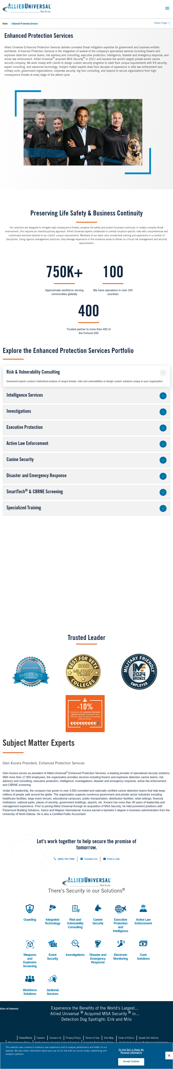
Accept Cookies (131, 1062)
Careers (41, 1038)
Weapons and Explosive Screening (30, 953)
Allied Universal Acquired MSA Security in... (94, 1014)
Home (5, 24)
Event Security (52, 949)
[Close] (169, 1055)
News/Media (25, 1038)
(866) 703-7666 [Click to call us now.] (66, 859)
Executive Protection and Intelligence (120, 918)
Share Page (162, 23)
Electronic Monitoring (120, 949)
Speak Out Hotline (148, 1038)
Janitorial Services (52, 985)
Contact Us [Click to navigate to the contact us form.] (90, 859)
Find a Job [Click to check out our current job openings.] (113, 859)
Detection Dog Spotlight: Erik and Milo (96, 1020)
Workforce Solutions (30, 985)
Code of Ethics (126, 1038)
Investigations (75, 947)
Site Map (109, 1038)
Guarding (30, 912)
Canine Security (98, 914)
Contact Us (55, 1038)
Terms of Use (92, 1038)
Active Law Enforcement (143, 914)
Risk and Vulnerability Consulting (75, 916)
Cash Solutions (143, 949)
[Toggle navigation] (167, 8)
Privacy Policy (73, 1038)
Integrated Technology (52, 914)
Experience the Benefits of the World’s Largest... (94, 1009)
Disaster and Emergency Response (97, 951)
